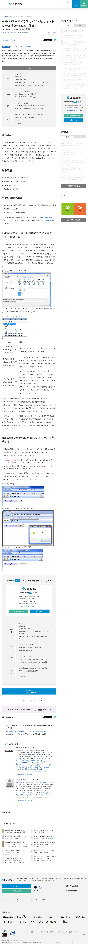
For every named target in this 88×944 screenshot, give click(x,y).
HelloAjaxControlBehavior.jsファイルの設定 (30, 108)
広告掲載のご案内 (71, 891)
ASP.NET (5, 40)
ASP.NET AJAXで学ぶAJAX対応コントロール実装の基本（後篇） (26, 731)
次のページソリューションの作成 (29, 691)
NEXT (43, 700)
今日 (67, 26)
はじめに (18, 74)
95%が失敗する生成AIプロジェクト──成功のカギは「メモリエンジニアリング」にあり (16, 852)
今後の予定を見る (73, 220)
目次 (41, 68)
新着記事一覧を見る (74, 186)
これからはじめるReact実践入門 (30, 767)
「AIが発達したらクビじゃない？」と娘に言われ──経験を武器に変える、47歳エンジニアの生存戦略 (16, 860)
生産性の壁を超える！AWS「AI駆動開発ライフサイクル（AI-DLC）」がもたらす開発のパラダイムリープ (45, 858)
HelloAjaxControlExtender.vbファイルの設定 (30, 106)
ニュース (79, 137)
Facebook (50, 795)
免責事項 (52, 932)
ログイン (39, 611)
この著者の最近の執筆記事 (24, 774)
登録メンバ (43, 788)
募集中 (30, 790)
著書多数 (39, 769)
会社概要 (58, 932)
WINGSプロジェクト (23, 782)
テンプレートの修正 (21, 103)
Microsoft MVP (32, 754)
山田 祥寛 (22, 32)
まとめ (17, 120)
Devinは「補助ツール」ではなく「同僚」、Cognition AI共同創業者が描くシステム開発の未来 (73, 145)
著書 (24, 793)
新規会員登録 (18, 611)
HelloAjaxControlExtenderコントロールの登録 (29, 114)
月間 (80, 26)
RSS (35, 793)
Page (8, 94)
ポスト (47, 40)
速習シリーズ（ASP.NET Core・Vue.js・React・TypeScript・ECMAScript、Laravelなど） (34, 763)
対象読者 (18, 76)
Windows (13, 40)
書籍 (43, 899)
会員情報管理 (44, 932)
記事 (28, 793)
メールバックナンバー (29, 606)
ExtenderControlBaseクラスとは (25, 97)
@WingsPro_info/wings (27, 795)
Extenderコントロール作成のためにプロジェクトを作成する (33, 82)
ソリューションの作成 (22, 91)
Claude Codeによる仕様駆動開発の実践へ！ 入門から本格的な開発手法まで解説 (45, 844)
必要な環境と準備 (20, 79)
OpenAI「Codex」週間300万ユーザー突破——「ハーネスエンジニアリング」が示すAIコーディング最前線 (16, 844)
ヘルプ (27, 932)
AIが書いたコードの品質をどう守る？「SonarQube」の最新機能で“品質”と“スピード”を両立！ (73, 169)
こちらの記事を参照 (45, 217)
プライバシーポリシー (80, 932)
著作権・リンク (35, 932)
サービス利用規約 (67, 932)
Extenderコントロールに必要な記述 (26, 94)
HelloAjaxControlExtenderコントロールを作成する (30, 85)
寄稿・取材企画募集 (71, 886)
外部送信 (83, 934)
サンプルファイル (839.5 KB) (22, 46)
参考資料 (18, 123)
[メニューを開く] (4, 4)
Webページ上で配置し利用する (25, 117)
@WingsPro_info (44, 793)
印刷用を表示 (7, 717)
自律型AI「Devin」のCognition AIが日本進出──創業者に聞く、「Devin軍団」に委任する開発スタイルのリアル (73, 179)
